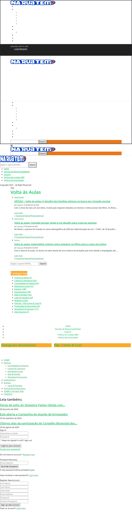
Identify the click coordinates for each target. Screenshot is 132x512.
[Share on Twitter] (27, 215)
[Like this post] (14, 215)
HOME (17, 6)
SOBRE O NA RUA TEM (24, 38)
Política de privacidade (14, 180)
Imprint (7, 174)
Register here (29, 454)
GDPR (6, 169)
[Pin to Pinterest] (35, 215)
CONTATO (18, 40)
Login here (33, 475)
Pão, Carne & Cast (68, 345)
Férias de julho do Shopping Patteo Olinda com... (32, 405)
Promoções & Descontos (25, 35)
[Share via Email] (41, 215)
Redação (20, 205)
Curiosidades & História (28, 12)
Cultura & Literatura (27, 15)
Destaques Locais (26, 18)
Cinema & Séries (23, 277)
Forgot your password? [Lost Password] (10, 449)
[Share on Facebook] (20, 215)
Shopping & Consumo (28, 23)
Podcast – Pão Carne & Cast (27, 303)
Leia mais (18, 213)
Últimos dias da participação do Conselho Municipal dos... (38, 423)
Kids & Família (24, 20)
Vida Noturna (21, 312)
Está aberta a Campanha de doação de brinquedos (34, 414)
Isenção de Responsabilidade (17, 171)
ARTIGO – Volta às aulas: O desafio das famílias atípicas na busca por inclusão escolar (62, 201)
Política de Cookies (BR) (14, 177)
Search (43, 141)
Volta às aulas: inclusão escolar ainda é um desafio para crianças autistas (55, 222)
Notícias (17, 9)
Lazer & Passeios (25, 32)
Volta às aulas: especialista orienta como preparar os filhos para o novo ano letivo (60, 244)
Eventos (17, 29)
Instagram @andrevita (18, 345)
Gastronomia (20, 26)
